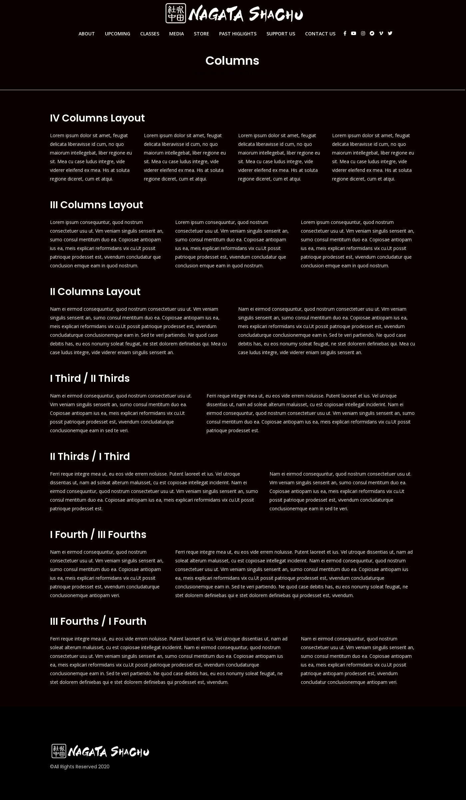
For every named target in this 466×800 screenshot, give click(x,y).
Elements (239, 72)
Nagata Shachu (209, 72)
